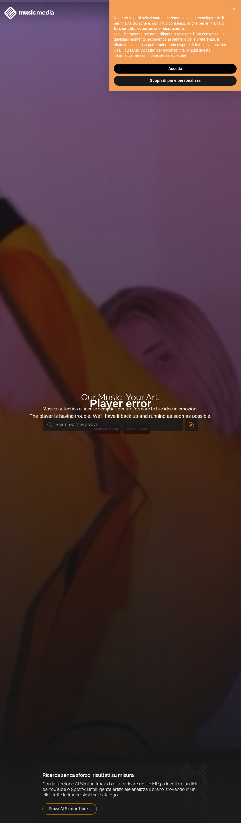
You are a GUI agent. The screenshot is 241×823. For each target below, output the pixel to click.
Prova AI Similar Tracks (69, 809)
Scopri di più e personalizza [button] (175, 80)
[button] (233, 8)
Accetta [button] (175, 68)
